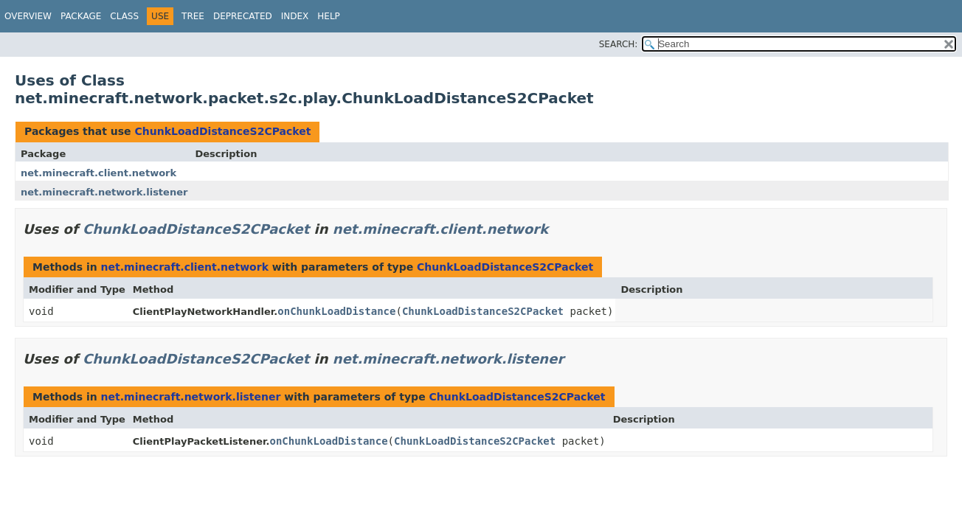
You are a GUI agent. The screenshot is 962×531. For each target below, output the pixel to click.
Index (295, 16)
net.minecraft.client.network (98, 172)
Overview (28, 16)
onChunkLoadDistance (336, 311)
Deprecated (242, 16)
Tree (192, 16)
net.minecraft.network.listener (104, 192)
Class (124, 16)
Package (80, 16)
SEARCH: (618, 44)
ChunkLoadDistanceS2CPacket (222, 131)
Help (328, 16)
